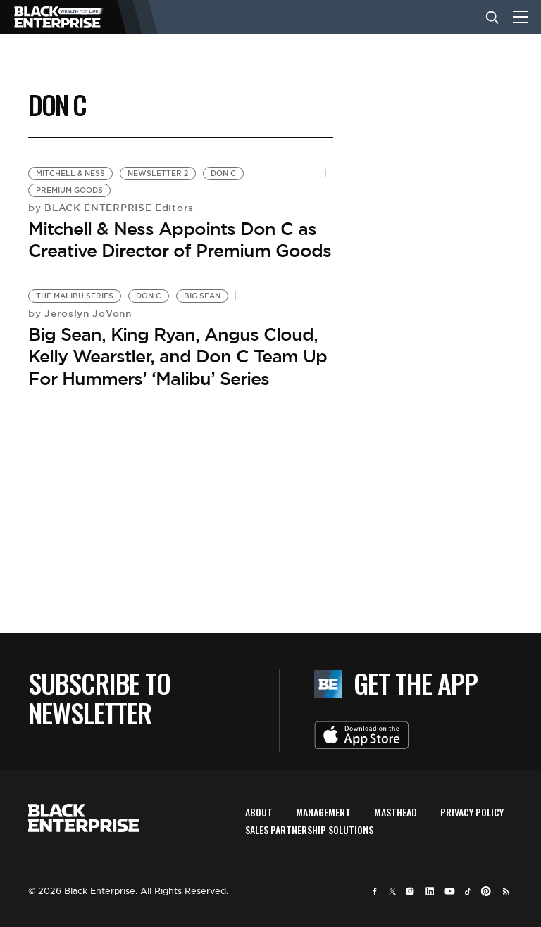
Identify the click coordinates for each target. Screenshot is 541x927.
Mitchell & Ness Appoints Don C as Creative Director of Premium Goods (179, 239)
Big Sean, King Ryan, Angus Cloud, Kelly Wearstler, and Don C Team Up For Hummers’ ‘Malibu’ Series (177, 356)
